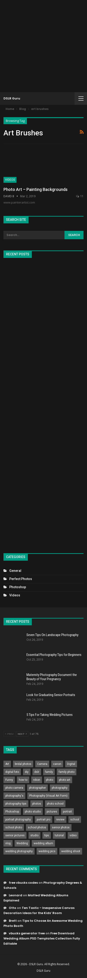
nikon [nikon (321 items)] (36, 779)
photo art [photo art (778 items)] (64, 779)
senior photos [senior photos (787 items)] (61, 827)
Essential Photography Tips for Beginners (53, 655)
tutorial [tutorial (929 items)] (59, 835)
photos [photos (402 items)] (36, 803)
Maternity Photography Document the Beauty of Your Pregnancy (51, 677)
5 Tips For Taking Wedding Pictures (49, 715)
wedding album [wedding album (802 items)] (43, 843)
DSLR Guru (11, 98)
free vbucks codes (23, 882)
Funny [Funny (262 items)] (9, 779)
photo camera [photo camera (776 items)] (14, 787)
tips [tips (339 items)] (46, 835)
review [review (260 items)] (60, 819)
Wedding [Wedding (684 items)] (22, 843)
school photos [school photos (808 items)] (37, 827)
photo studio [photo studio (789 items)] (33, 811)
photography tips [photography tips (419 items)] (15, 803)
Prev (9, 734)
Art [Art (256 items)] (7, 764)
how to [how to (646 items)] (23, 779)
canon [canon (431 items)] (57, 764)
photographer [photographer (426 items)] (37, 787)
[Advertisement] (43, 46)
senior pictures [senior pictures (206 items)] (15, 835)
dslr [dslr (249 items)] (36, 772)
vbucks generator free (27, 933)
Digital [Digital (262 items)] (71, 764)
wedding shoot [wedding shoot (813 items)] (70, 851)
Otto (12, 908)
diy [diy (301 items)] (27, 772)
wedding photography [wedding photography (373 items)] (19, 851)
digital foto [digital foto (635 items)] (12, 772)
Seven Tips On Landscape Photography (52, 635)
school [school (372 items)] (74, 819)
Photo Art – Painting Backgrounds (35, 189)
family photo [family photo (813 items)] (66, 772)
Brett (13, 920)
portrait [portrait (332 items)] (67, 811)
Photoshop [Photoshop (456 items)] (12, 811)
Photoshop (17, 587)
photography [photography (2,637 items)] (60, 787)
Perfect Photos (20, 579)
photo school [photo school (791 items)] (55, 803)
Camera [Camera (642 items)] (42, 764)
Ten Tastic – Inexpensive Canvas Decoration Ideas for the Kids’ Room (38, 910)
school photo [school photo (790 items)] (13, 827)
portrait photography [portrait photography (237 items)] (18, 819)
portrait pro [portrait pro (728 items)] (43, 819)
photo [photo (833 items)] (49, 779)
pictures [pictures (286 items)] (52, 811)
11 (80, 196)
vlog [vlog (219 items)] (8, 843)
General (15, 571)
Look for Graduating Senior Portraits (50, 695)
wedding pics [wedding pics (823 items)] (47, 851)
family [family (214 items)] (49, 772)
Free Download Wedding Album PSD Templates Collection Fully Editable (41, 938)
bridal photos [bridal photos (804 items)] (23, 764)
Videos (10, 179)
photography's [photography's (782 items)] (14, 795)
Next (22, 734)
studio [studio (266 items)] (34, 835)
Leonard (15, 895)
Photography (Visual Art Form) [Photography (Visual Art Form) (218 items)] (48, 795)
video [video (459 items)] (73, 835)
